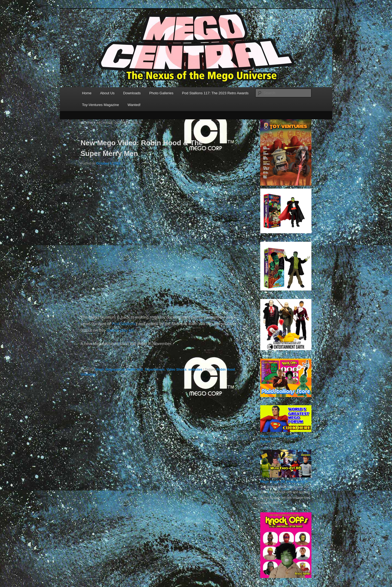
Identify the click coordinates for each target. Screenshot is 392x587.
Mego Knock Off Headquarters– (284, 481)
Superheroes (154, 369)
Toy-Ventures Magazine (100, 105)
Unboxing (88, 374)
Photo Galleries (161, 93)
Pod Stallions (124, 323)
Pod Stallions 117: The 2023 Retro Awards (215, 93)
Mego (99, 369)
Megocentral (115, 369)
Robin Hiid (135, 369)
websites (195, 369)
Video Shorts (176, 369)
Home (86, 93)
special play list (120, 330)
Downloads (131, 93)
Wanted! (134, 105)
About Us (107, 93)
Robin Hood (225, 369)
